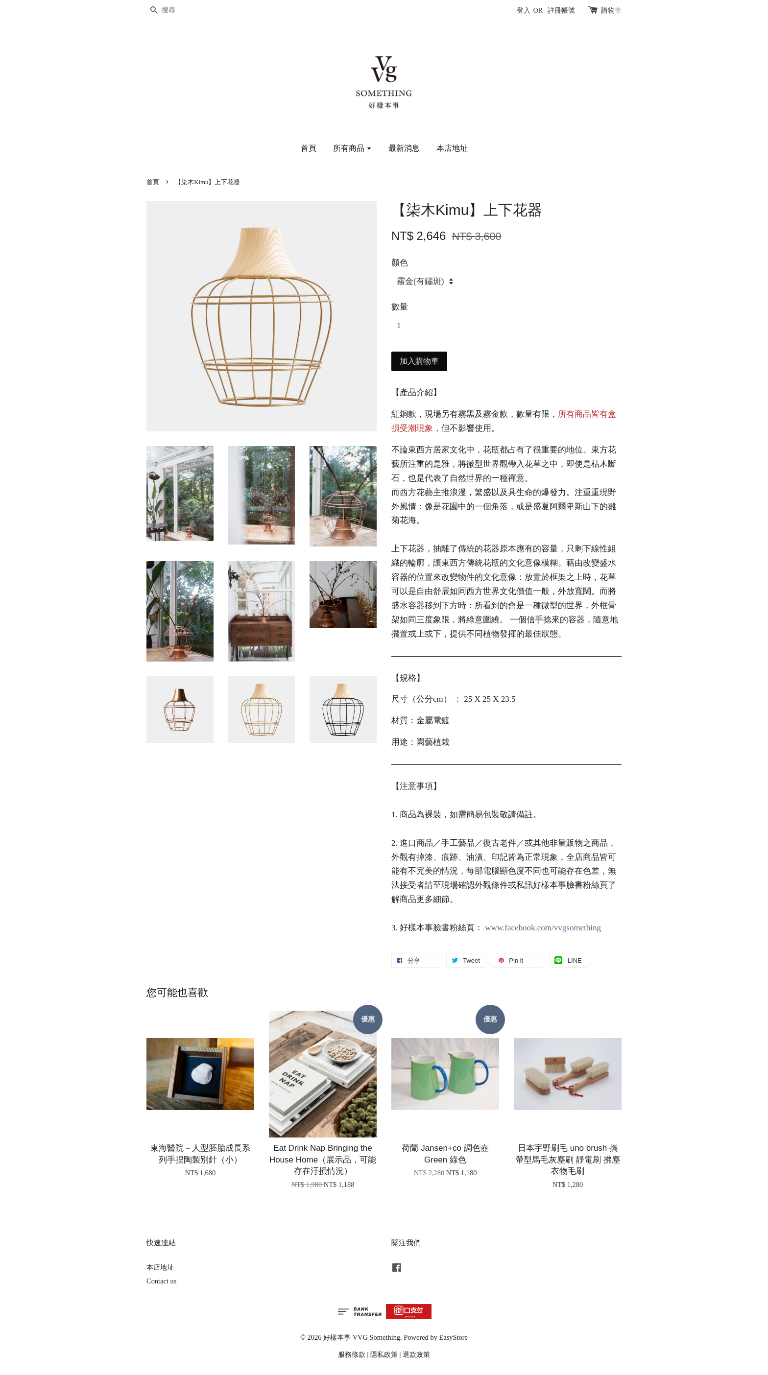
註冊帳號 (561, 10)
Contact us (161, 1281)
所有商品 (352, 148)
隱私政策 (384, 1354)
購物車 (611, 10)
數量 (399, 306)
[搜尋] (175, 10)
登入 (523, 10)
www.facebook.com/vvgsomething (543, 927)
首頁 (308, 148)
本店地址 (452, 148)
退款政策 (416, 1354)
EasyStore (453, 1337)
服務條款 (351, 1354)
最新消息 (404, 148)
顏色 (399, 262)
